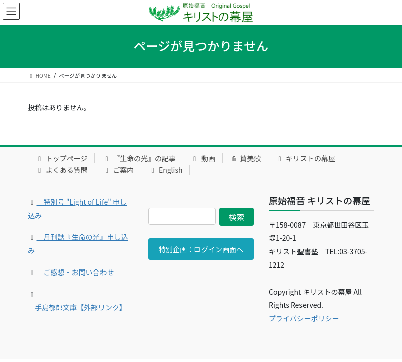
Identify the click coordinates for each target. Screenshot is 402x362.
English (165, 170)
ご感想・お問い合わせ (75, 272)
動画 (202, 158)
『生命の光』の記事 (139, 158)
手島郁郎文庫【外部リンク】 (77, 307)
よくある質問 (61, 170)
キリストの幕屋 (305, 158)
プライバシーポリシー (304, 318)
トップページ (61, 158)
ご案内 (118, 170)
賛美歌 (245, 158)
